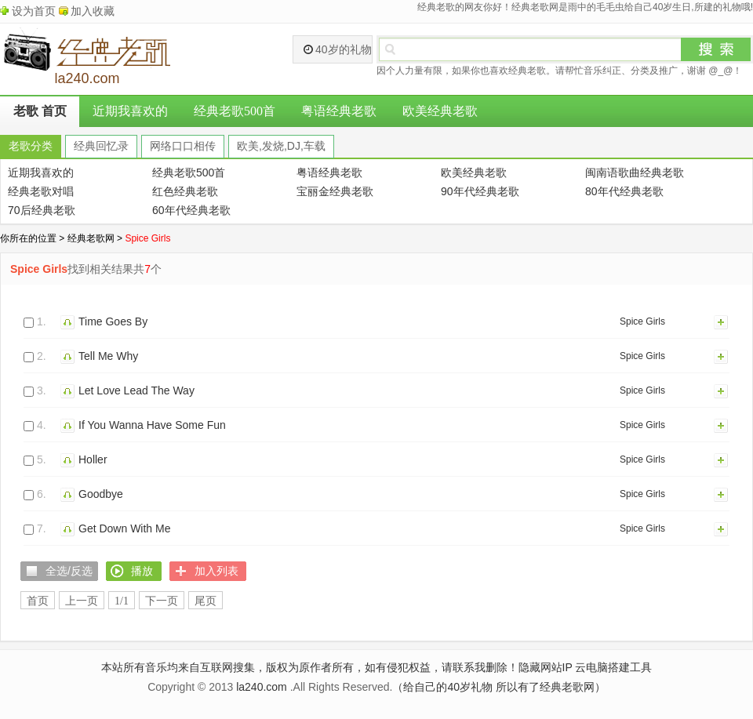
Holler (92, 459)
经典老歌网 (91, 238)
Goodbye (100, 494)
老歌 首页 (40, 111)
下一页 (161, 601)
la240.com (261, 687)
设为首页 (34, 11)
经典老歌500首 (234, 111)
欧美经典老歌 (440, 111)
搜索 (716, 49)
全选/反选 (69, 571)
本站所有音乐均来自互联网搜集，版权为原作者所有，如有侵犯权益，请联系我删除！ (309, 667)
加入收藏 (93, 11)
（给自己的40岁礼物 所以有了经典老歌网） (498, 687)
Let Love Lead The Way (136, 390)
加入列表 (721, 321)
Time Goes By (112, 321)
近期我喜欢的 (130, 111)
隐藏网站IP (545, 667)
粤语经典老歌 (338, 111)
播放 (69, 321)
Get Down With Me (124, 528)
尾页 (205, 601)
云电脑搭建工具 (613, 667)
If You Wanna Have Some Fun (152, 425)
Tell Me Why (108, 356)
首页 (38, 601)
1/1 (122, 601)
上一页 (81, 601)
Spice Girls (642, 321)
